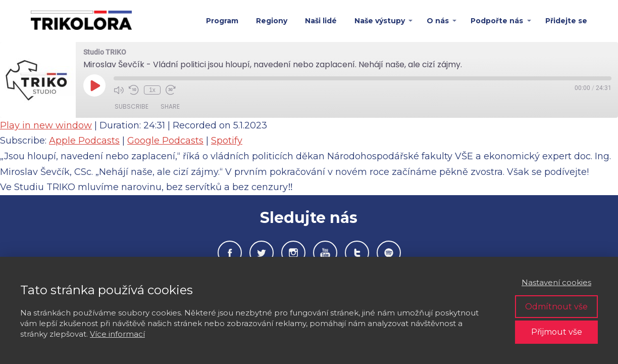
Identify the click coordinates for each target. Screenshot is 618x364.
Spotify (226, 140)
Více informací (117, 334)
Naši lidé (321, 20)
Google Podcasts (165, 140)
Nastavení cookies (556, 282)
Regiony (271, 20)
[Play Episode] (94, 85)
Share (170, 106)
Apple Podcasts (84, 140)
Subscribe (131, 106)
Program (222, 20)
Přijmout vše (556, 332)
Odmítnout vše (556, 306)
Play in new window (46, 125)
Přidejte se (566, 20)
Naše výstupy (379, 20)
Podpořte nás (497, 20)
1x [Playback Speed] (152, 90)
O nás (438, 20)
